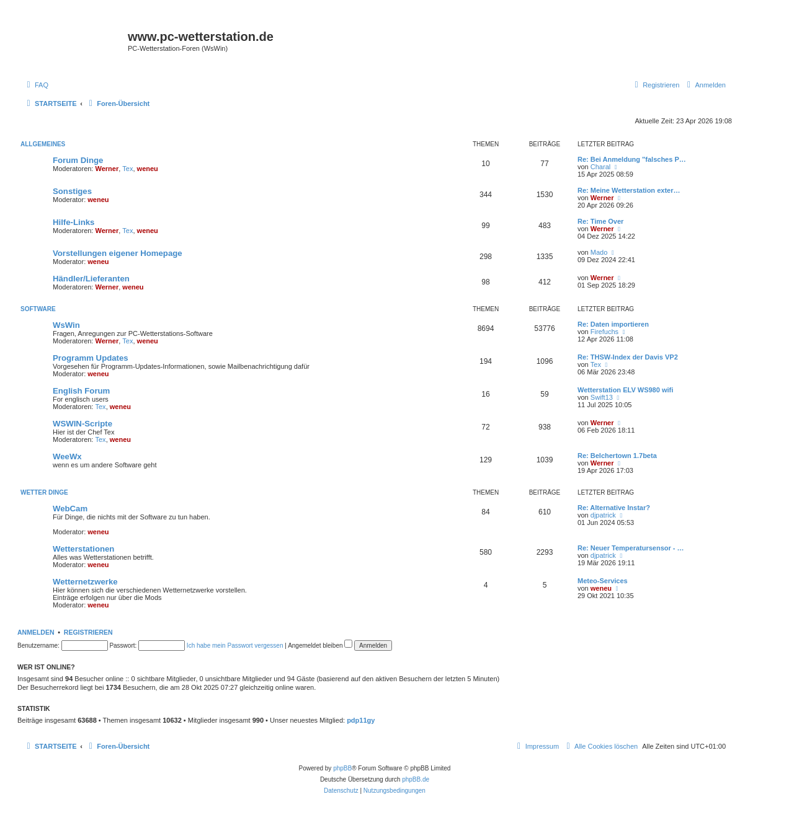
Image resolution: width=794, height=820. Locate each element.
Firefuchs (604, 331)
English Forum (81, 390)
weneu (147, 168)
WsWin (66, 325)
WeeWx (67, 456)
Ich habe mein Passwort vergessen (235, 645)
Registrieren (88, 632)
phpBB (342, 768)
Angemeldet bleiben (320, 645)
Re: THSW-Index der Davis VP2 (628, 357)
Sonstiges (72, 191)
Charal (600, 166)
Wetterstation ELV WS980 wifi (625, 390)
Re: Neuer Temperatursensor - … (631, 548)
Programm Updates (90, 358)
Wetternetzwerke (85, 581)
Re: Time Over (600, 221)
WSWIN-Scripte (82, 423)
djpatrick (603, 515)
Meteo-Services (603, 580)
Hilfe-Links (73, 222)
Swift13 (602, 397)
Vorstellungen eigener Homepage (117, 253)
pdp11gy (361, 720)
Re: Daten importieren (613, 324)
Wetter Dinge (44, 492)
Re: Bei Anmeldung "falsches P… (632, 159)
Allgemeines (42, 144)
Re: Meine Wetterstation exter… (629, 190)
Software (38, 309)
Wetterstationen (83, 548)
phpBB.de (415, 779)
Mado (599, 252)
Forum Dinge (78, 160)
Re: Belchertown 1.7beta (617, 455)
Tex (127, 168)
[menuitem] (36, 84)
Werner (107, 168)
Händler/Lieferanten (91, 278)
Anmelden (36, 632)
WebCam (70, 508)
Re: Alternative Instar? (614, 507)
